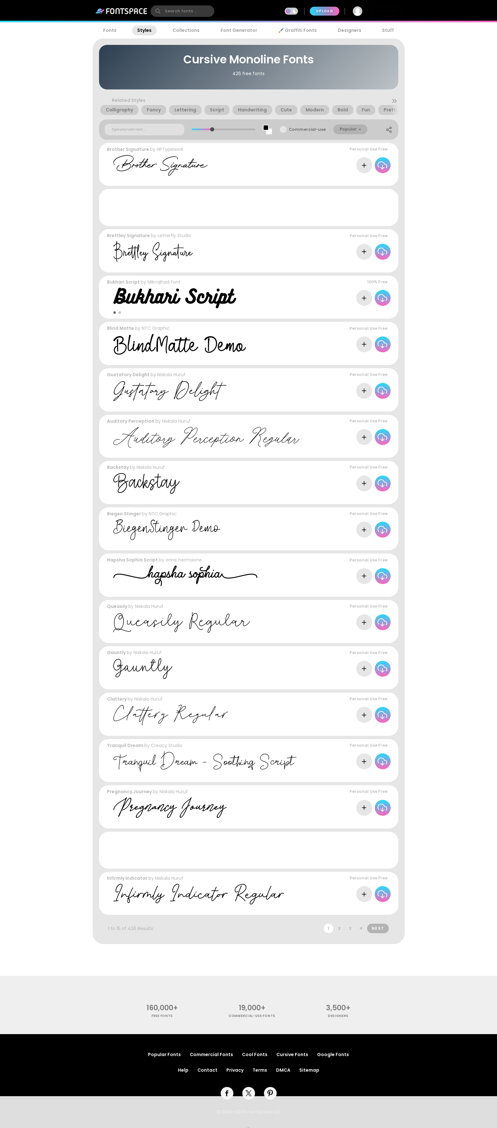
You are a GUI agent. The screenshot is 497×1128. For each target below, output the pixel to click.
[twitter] (248, 1093)
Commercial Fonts (211, 1054)
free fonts (162, 1015)
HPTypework (170, 149)
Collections (186, 30)
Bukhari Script (123, 282)
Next (378, 928)
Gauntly (116, 652)
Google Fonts (333, 1054)
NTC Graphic (156, 328)
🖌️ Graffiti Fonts (297, 30)
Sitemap (309, 1070)
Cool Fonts (254, 1054)
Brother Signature (128, 149)
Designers (349, 30)
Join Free (386, 11)
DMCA (283, 1070)
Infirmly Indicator (127, 878)
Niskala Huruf (171, 374)
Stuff (388, 30)
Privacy (235, 1070)
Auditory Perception (130, 421)
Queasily (117, 606)
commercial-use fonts (252, 1015)
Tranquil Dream (125, 745)
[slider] (212, 129)
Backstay (118, 467)
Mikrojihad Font (164, 282)
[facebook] (227, 1093)
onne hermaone (184, 560)
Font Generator (239, 30)
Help (183, 1070)
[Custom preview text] (144, 129)
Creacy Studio (166, 745)
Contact (207, 1070)
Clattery (117, 699)
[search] (182, 11)
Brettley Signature (128, 235)
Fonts (110, 30)
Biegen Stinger (124, 514)
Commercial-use (307, 129)
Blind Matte (120, 328)
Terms (259, 1070)
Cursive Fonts (292, 1054)
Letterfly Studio (174, 235)
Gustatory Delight (128, 374)
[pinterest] (270, 1093)
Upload (324, 11)
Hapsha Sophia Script (132, 560)
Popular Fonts (164, 1054)
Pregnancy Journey (129, 791)
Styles (144, 30)
